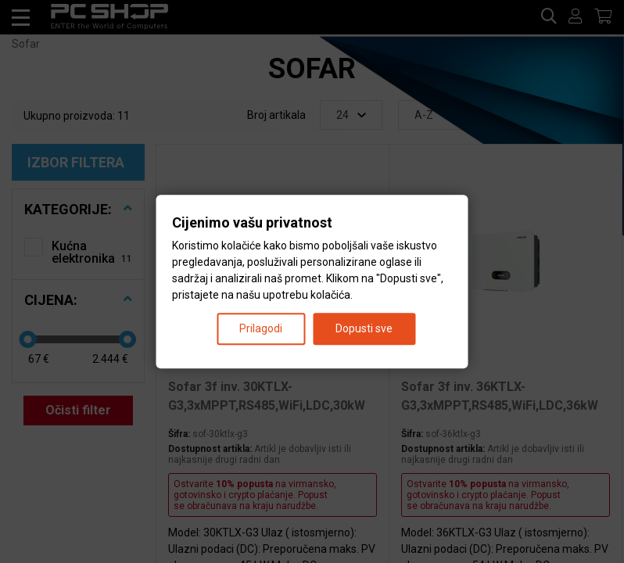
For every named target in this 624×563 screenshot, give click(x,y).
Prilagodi (260, 328)
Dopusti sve (364, 328)
